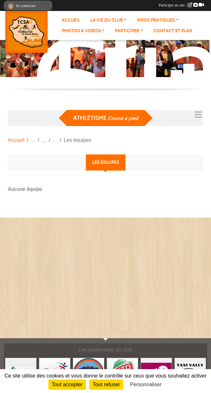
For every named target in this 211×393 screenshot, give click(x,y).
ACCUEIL (71, 20)
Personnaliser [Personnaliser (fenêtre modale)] (146, 384)
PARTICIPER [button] (127, 31)
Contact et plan (173, 31)
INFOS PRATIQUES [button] (156, 20)
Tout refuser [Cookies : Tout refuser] (106, 384)
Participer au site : (181, 5)
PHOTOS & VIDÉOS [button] (81, 31)
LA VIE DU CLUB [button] (106, 20)
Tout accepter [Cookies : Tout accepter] (67, 384)
